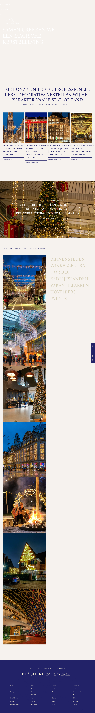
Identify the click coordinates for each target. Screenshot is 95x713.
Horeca (59, 272)
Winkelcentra (67, 265)
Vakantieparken (69, 285)
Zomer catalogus (5, 9)
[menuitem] (1, 14)
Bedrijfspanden (69, 278)
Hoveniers (63, 292)
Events (58, 298)
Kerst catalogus (5, 5)
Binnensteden (67, 259)
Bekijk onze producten (47, 219)
